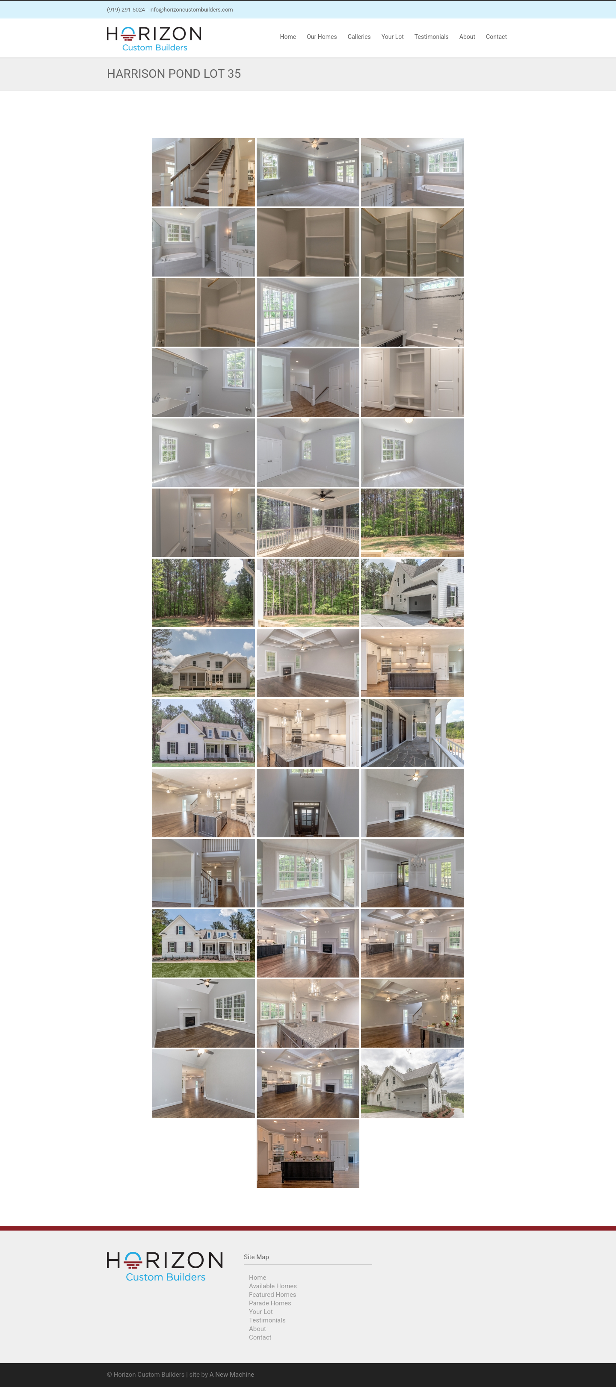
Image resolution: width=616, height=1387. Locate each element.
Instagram (500, 9)
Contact (496, 36)
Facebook (483, 9)
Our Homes (322, 36)
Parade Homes (270, 1303)
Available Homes (273, 1286)
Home (288, 36)
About (467, 36)
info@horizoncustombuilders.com (191, 9)
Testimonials (432, 36)
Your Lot (393, 36)
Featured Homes (272, 1295)
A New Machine (232, 1374)
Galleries (359, 36)
